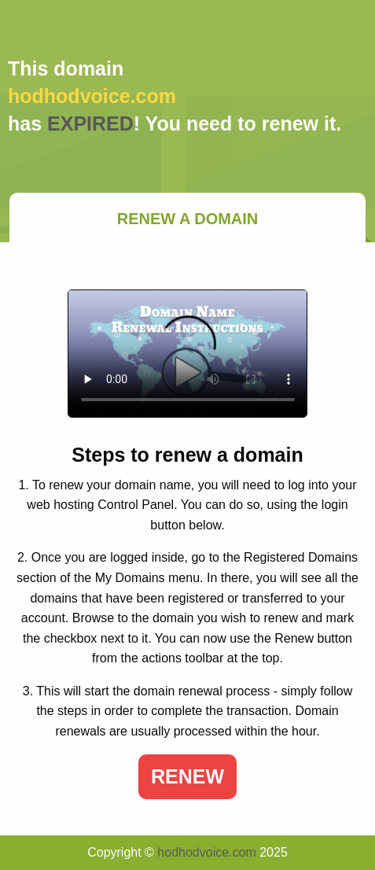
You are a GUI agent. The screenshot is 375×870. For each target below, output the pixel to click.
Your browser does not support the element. (187, 353)
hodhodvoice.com (206, 852)
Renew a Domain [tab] (188, 218)
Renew (187, 776)
